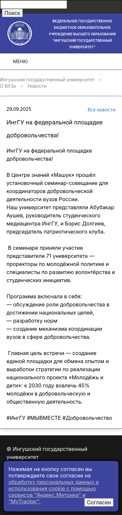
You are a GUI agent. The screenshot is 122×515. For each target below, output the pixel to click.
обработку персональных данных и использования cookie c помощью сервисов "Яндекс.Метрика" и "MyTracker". (53, 492)
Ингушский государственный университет (47, 79)
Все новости (93, 110)
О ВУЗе (8, 86)
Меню (16, 61)
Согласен (99, 502)
